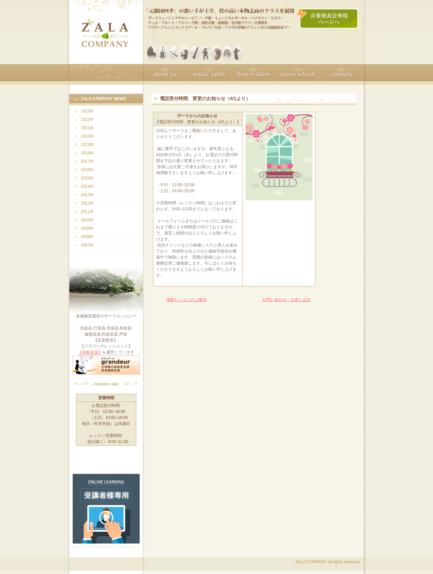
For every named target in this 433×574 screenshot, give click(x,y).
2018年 (87, 153)
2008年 (87, 236)
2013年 (87, 195)
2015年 (87, 178)
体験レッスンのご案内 (186, 299)
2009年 (87, 228)
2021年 (87, 128)
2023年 (87, 111)
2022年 (87, 119)
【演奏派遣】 (90, 352)
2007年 (87, 245)
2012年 (87, 203)
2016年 (87, 169)
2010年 (87, 220)
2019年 (87, 144)
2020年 (87, 136)
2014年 (87, 186)
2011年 (87, 211)
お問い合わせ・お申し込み (287, 299)
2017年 (87, 161)
